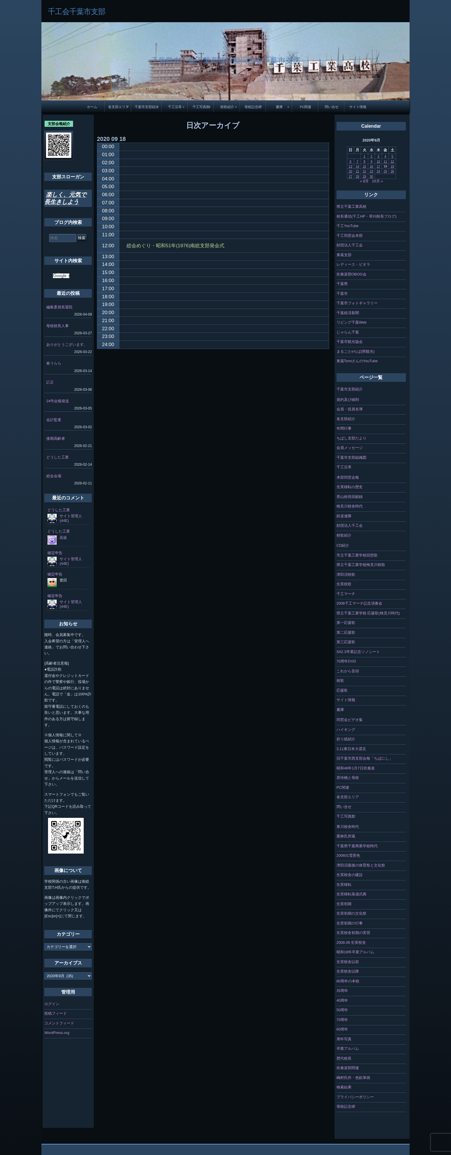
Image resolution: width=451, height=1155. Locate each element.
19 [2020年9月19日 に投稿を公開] (392, 166)
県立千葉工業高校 (351, 206)
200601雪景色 (348, 855)
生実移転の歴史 (350, 487)
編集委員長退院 (59, 307)
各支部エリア (118, 107)
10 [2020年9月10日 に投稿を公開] (378, 161)
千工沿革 (175, 107)
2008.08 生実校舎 (351, 942)
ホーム (92, 107)
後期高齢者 (55, 438)
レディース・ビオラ (353, 264)
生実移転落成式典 (351, 894)
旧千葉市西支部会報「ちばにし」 (365, 758)
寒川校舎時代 (348, 826)
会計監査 (53, 420)
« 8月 (364, 181)
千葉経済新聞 (348, 313)
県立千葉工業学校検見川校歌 (361, 565)
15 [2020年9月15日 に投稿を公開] (364, 166)
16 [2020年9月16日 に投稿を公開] (371, 166)
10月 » (377, 181)
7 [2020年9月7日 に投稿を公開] (357, 161)
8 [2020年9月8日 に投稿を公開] (364, 161)
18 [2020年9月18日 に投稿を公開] (385, 166)
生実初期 (344, 904)
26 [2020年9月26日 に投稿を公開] (392, 171)
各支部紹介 (346, 419)
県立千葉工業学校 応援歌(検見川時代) (368, 613)
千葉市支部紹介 (147, 107)
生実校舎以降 (348, 971)
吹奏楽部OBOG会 (351, 274)
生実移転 (344, 884)
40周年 (342, 1000)
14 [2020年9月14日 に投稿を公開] (357, 166)
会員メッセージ (350, 448)
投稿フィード (55, 1013)
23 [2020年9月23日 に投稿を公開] (371, 171)
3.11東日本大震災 (351, 749)
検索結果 (344, 1087)
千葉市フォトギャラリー (357, 303)
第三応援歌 (346, 642)
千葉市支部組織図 (351, 457)
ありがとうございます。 (66, 344)
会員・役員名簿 (350, 409)
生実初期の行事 (350, 923)
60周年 (342, 1029)
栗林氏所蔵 (346, 836)
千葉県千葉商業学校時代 (357, 846)
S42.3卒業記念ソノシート (358, 652)
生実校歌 (344, 584)
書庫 (279, 107)
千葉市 (342, 293)
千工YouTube (348, 226)
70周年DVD (346, 661)
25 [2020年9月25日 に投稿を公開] (385, 171)
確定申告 (54, 553)
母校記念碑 (253, 107)
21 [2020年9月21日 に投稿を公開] (357, 171)
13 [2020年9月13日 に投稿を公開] (350, 166)
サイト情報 (357, 107)
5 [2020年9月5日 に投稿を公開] (392, 156)
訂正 (50, 382)
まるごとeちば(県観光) (356, 351)
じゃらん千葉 (348, 332)
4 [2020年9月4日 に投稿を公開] (385, 156)
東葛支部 (344, 255)
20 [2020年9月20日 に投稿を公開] (350, 171)
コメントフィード (59, 1023)
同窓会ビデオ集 (350, 720)
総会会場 (53, 476)
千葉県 (342, 284)
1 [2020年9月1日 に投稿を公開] (364, 156)
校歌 (340, 680)
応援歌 (342, 690)
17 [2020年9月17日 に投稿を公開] (378, 166)
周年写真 (344, 1039)
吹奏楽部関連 (348, 1068)
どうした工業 (57, 457)
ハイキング (346, 729)
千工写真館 (201, 107)
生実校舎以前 (348, 962)
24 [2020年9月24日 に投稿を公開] (378, 171)
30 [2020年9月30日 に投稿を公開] (371, 176)
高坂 (63, 537)
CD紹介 (343, 545)
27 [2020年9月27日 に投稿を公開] (350, 176)
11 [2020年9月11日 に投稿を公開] (385, 161)
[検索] (61, 275)
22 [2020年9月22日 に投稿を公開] (364, 171)
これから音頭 (348, 671)
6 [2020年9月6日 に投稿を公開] (350, 161)
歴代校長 (344, 1058)
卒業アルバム (348, 1048)
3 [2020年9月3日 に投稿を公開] (378, 156)
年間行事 (344, 428)
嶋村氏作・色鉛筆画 (353, 1077)
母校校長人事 (57, 326)
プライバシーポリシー (355, 1097)
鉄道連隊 (344, 516)
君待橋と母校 (348, 777)
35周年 (342, 990)
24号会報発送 (57, 401)
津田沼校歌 (346, 574)
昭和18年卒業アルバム (355, 952)
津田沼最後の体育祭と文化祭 (361, 865)
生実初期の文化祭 (351, 913)
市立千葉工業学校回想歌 (357, 555)
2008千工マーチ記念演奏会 (359, 603)
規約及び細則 (348, 399)
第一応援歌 (346, 622)
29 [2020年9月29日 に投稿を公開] (364, 176)
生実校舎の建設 (350, 875)
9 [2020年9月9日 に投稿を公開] (371, 161)
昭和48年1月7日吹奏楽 (356, 768)
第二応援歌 (346, 632)
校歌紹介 (227, 107)
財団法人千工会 (350, 245)
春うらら (53, 363)
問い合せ (332, 107)
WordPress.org (56, 1033)
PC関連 (305, 107)
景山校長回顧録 (350, 497)
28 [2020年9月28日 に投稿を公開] (357, 176)
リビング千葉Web (352, 322)
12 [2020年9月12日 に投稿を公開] (392, 161)
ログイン (51, 1004)
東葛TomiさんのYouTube (357, 361)
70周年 (342, 1020)
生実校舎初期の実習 (353, 933)
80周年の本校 (348, 981)
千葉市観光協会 (350, 341)
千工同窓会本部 (350, 235)
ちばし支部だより (351, 438)
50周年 (342, 1010)
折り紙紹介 (346, 739)
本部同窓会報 (348, 477)
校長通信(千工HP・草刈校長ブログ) (367, 216)
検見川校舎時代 (350, 506)
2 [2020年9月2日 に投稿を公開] (371, 156)
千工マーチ (346, 594)
